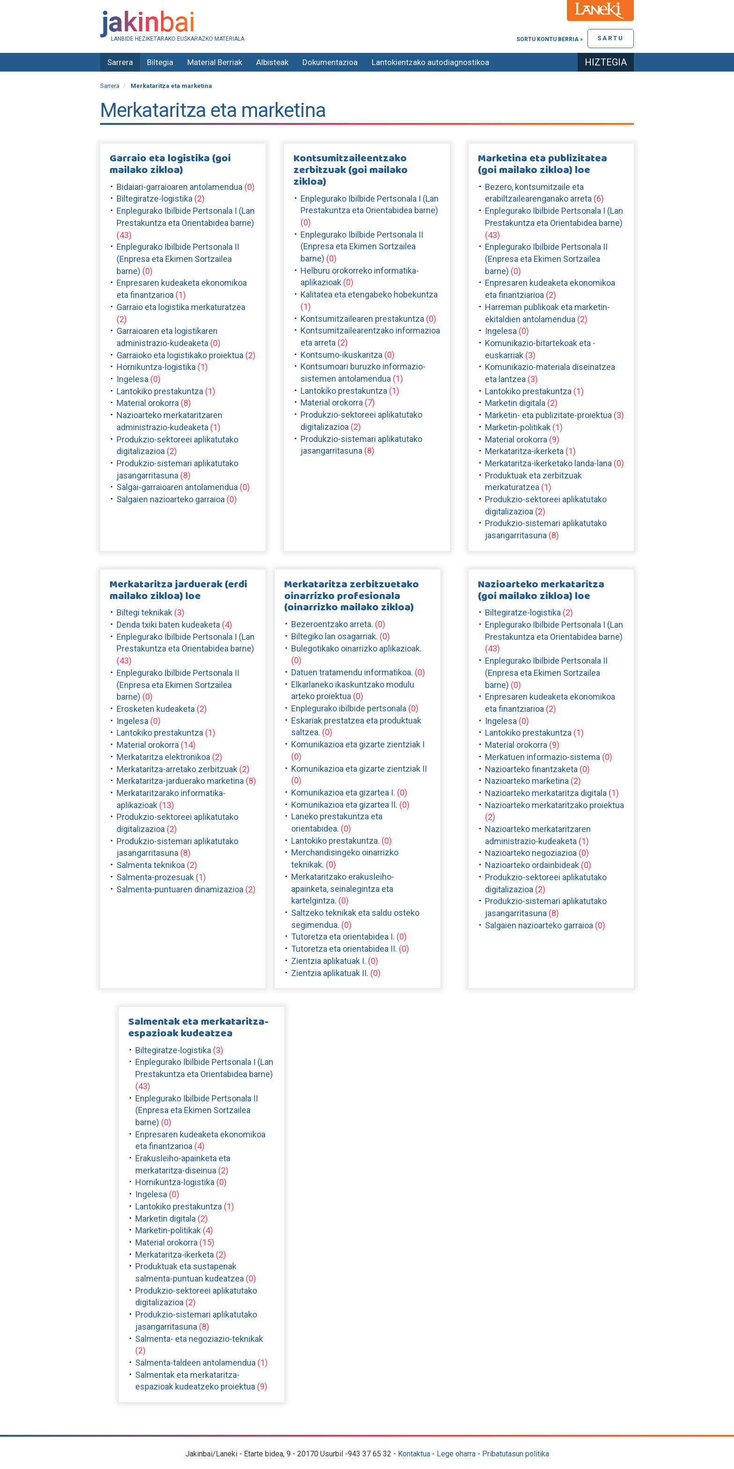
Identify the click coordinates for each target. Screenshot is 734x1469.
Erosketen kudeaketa (156, 709)
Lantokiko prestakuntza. (335, 841)
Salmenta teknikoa (151, 865)
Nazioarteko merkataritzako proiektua (554, 805)
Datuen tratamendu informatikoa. (352, 672)
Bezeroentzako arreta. (332, 624)
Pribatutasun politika (515, 1453)
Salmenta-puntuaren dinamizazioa (180, 889)
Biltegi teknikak (144, 612)
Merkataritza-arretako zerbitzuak (177, 769)
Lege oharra (456, 1453)
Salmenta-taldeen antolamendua (195, 1363)
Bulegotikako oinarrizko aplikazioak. (356, 648)
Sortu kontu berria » (549, 39)
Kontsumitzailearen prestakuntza (362, 319)
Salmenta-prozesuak (155, 877)
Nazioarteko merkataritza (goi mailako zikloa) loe (541, 590)
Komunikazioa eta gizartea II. (344, 805)
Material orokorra (148, 403)
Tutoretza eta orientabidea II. (344, 949)
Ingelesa (132, 379)
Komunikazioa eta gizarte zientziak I (358, 744)
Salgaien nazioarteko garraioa (171, 499)
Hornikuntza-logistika (156, 367)
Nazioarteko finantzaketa (531, 769)
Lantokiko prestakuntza (160, 391)
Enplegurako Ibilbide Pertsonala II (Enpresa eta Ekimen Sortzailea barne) (178, 258)
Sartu (610, 38)
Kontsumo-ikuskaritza (341, 355)
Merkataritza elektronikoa (163, 757)
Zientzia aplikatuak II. (329, 973)
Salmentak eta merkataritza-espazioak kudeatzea (198, 1027)
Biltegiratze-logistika (154, 198)
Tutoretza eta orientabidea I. (343, 936)
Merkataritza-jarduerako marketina (180, 781)
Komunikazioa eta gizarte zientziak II (359, 769)
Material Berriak (214, 62)
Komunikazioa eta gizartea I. (343, 792)
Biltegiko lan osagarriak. (334, 636)
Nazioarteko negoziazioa (531, 853)
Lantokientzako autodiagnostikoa (430, 62)
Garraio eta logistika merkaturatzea (181, 307)
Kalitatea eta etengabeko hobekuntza (369, 294)
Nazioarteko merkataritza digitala (546, 793)
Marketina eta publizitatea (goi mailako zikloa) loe (542, 164)
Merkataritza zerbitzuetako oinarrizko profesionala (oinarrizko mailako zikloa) (351, 596)
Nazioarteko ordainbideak (532, 865)
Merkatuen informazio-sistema (542, 757)
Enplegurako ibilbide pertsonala (348, 708)
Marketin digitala (515, 403)
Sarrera (120, 62)
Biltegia (160, 62)
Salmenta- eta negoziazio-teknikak (199, 1339)
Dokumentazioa (330, 62)
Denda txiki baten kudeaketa (168, 625)
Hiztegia (606, 62)
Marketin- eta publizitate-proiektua (548, 415)
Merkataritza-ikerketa (524, 451)
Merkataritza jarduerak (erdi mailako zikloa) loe (178, 590)
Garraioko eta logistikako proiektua (180, 355)
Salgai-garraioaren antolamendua (177, 487)
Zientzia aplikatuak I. (328, 961)
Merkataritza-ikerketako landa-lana (548, 463)
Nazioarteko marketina (527, 781)
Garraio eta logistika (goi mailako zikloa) (170, 164)
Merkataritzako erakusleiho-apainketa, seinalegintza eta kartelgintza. (342, 888)
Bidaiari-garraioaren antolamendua (179, 187)
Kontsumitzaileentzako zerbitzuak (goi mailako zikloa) (351, 170)
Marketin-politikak (517, 427)
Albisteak (272, 62)
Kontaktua (414, 1453)
